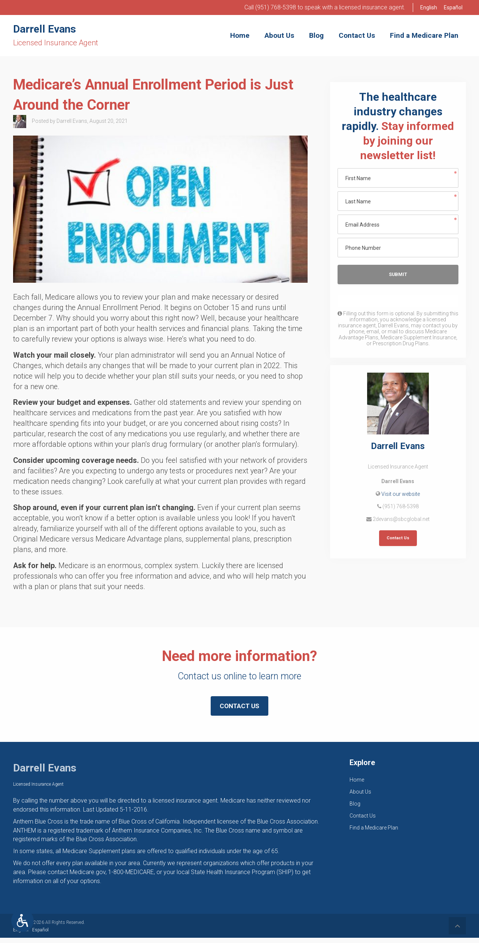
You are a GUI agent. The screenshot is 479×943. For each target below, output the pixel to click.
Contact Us (398, 539)
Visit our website (400, 495)
